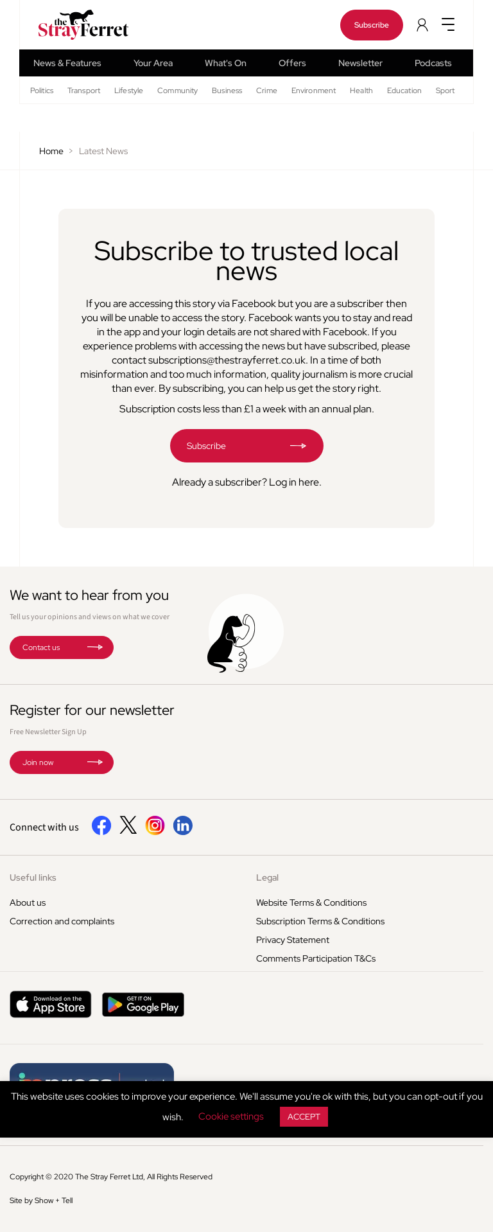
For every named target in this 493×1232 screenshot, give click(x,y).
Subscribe (371, 25)
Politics (41, 90)
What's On (225, 63)
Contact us (41, 647)
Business (227, 90)
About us (28, 902)
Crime (266, 90)
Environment (313, 90)
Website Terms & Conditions (311, 902)
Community (177, 90)
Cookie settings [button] (231, 1116)
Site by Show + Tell (41, 1200)
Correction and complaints (62, 921)
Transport (83, 90)
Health (361, 90)
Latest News (103, 151)
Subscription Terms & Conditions (320, 921)
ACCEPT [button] (304, 1116)
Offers (292, 63)
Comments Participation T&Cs (316, 958)
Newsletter (360, 63)
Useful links (33, 877)
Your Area (153, 63)
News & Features (67, 63)
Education (404, 90)
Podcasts (433, 63)
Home (51, 151)
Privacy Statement (292, 940)
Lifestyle (128, 90)
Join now (37, 762)
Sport (445, 90)
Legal (267, 877)
